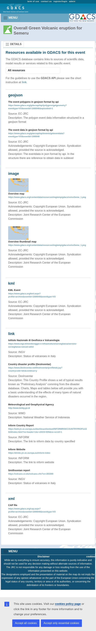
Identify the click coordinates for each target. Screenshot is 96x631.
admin (72, 1)
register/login (60, 1)
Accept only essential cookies (61, 623)
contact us (46, 1)
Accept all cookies (26, 623)
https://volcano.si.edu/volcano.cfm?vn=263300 (30, 474)
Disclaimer (44, 556)
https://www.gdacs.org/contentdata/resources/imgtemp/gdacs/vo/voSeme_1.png (47, 197)
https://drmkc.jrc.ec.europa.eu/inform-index (29, 453)
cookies (90, 556)
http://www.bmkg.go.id (19, 408)
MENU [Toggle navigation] (10, 18)
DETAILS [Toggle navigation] (13, 44)
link (24, 82)
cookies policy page (68, 603)
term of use (33, 1)
